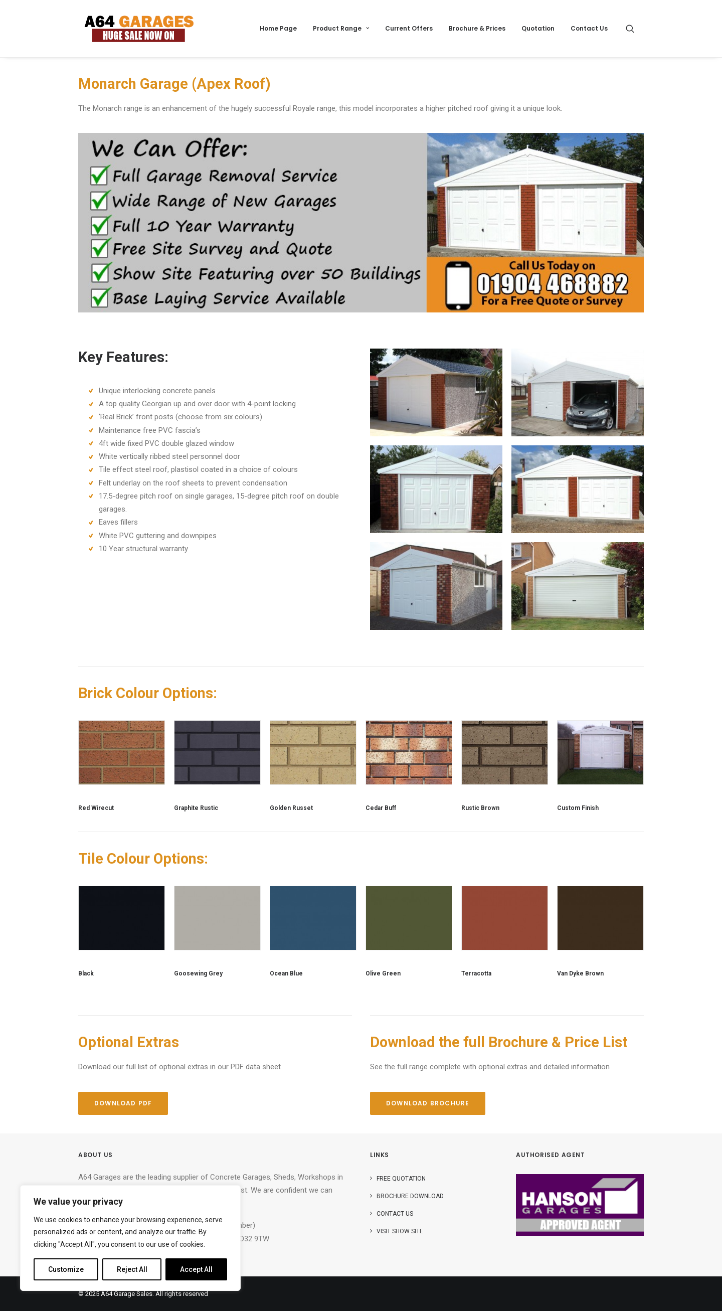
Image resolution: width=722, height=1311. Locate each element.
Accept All (196, 1269)
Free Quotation (401, 1178)
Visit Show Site (400, 1231)
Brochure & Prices (477, 28)
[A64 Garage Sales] (139, 29)
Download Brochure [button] (427, 1103)
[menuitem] (278, 28)
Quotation (538, 28)
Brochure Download (410, 1196)
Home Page (278, 28)
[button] (635, 28)
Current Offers (409, 28)
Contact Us (589, 28)
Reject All (132, 1269)
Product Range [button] (341, 28)
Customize (66, 1269)
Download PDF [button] (123, 1103)
